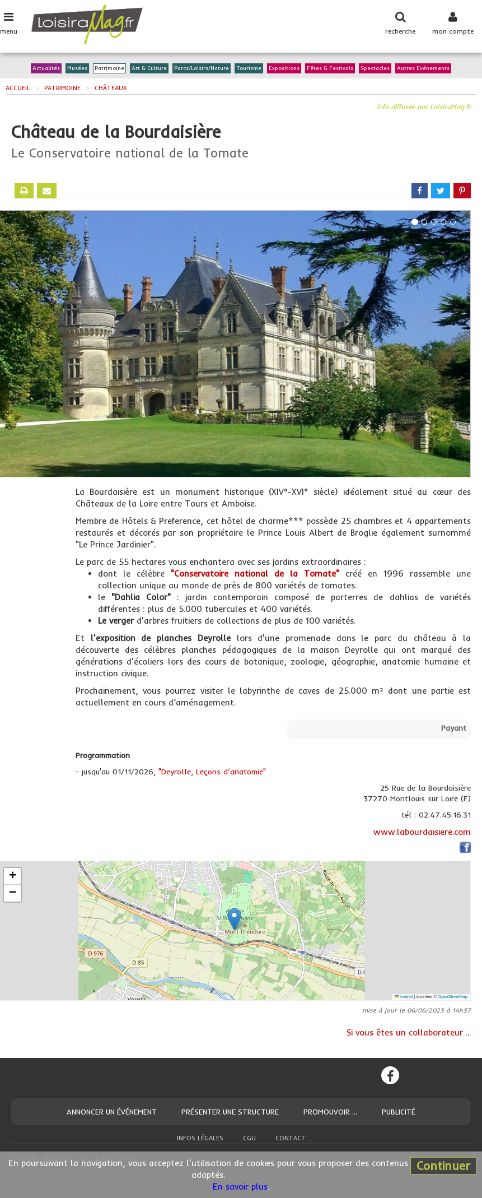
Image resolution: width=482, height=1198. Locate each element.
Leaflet (404, 996)
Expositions (284, 68)
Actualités (46, 68)
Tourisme (248, 68)
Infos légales (200, 1138)
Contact (290, 1138)
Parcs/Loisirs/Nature (201, 68)
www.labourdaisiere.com (422, 831)
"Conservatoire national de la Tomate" (255, 573)
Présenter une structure (230, 1111)
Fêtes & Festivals (330, 68)
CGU (249, 1138)
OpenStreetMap (452, 996)
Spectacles (375, 68)
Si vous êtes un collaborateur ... (409, 1032)
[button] (234, 919)
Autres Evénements (423, 68)
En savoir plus (240, 1186)
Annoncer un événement (112, 1111)
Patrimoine (109, 68)
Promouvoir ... (330, 1111)
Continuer (443, 1165)
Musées (77, 68)
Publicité (398, 1111)
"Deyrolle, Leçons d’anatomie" (212, 771)
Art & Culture (149, 68)
